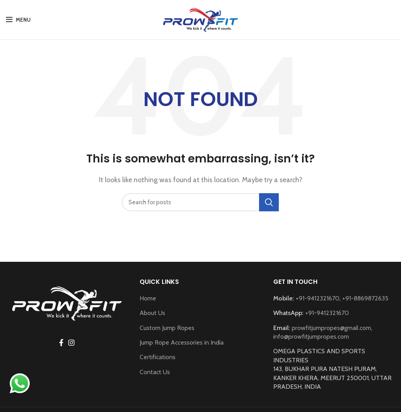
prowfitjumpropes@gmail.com (331, 328)
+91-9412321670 (317, 298)
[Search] (201, 202)
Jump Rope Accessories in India (182, 342)
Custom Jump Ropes (167, 328)
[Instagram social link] (71, 343)
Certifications (157, 357)
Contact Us (155, 372)
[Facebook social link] (61, 343)
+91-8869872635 (365, 298)
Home (148, 298)
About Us (152, 313)
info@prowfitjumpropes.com (311, 336)
